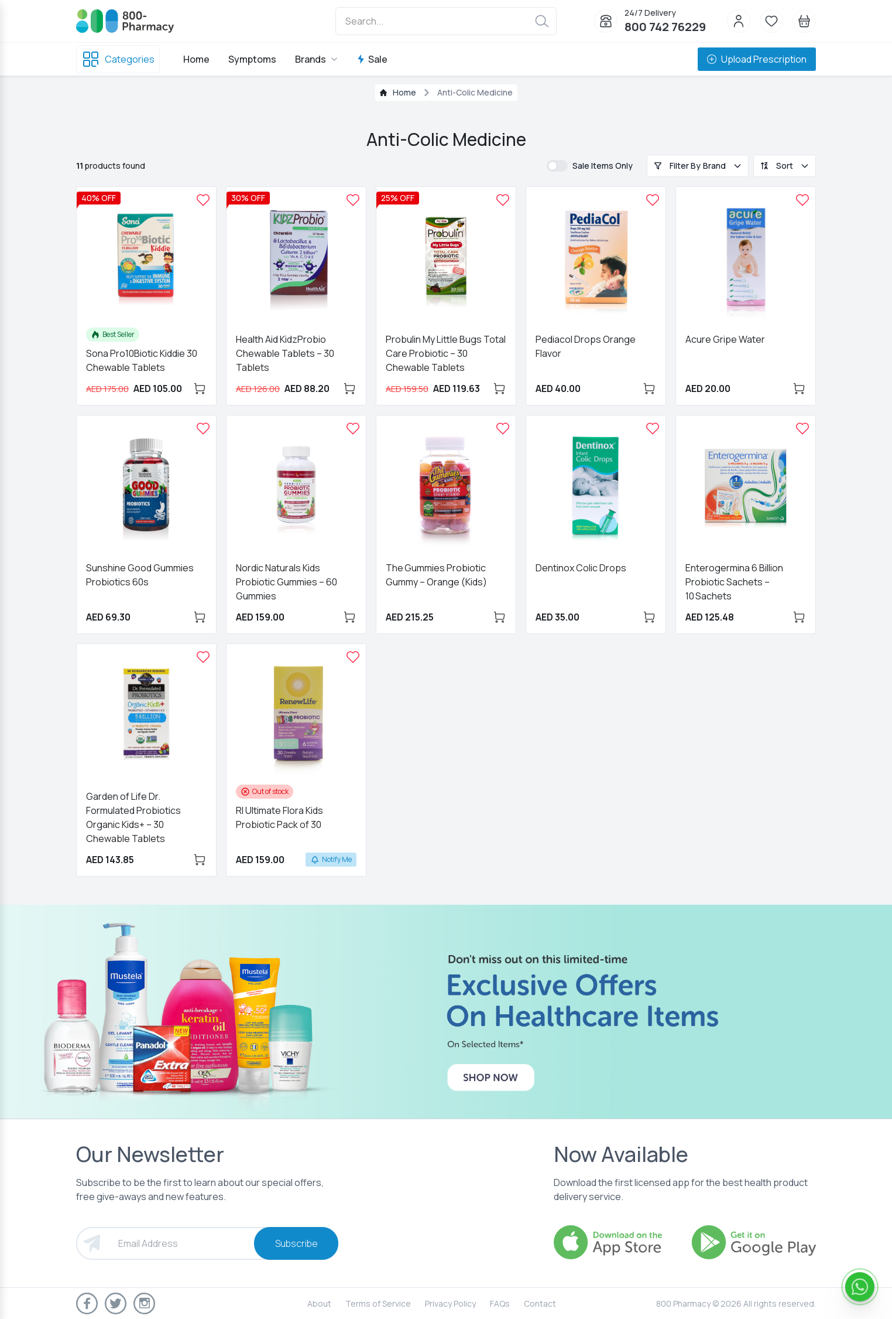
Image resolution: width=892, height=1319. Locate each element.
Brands (316, 59)
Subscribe (296, 1243)
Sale (371, 59)
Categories (118, 59)
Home (196, 59)
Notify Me (331, 859)
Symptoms (252, 59)
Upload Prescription (757, 59)
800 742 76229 (665, 27)
